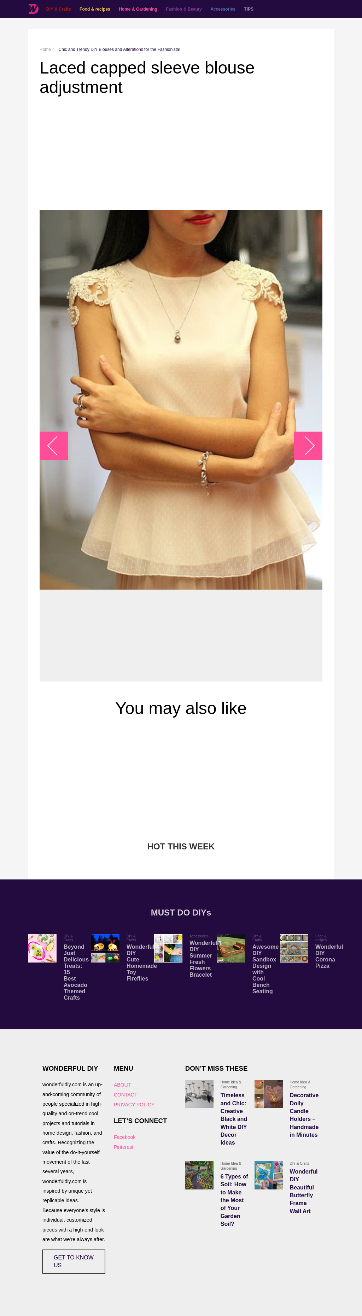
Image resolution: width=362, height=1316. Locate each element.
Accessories (222, 9)
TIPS (248, 9)
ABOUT (122, 1085)
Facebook (124, 1137)
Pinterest (123, 1147)
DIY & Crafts (58, 9)
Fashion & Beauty (184, 9)
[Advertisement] (181, 153)
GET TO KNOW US (74, 1261)
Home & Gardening (137, 9)
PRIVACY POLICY (134, 1104)
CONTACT (126, 1095)
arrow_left (57, 446)
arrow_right (305, 446)
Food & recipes (94, 9)
